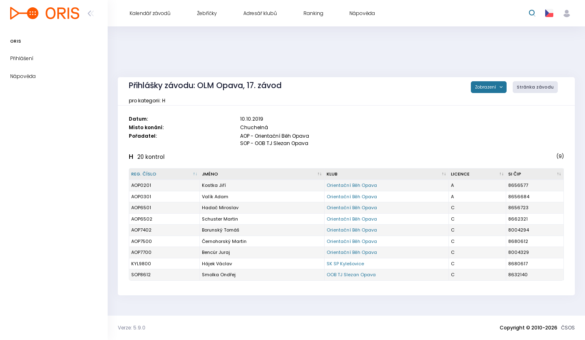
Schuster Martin (220, 219)
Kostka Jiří (214, 185)
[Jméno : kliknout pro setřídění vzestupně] (262, 174)
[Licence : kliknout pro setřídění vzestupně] (478, 174)
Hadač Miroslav (220, 207)
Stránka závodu (535, 87)
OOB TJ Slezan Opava (351, 274)
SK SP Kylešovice (345, 263)
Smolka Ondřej (219, 274)
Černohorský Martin (224, 241)
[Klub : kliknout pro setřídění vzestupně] (387, 174)
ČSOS (568, 327)
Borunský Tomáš (220, 230)
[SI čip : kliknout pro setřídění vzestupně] (535, 174)
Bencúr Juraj (216, 252)
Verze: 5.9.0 (131, 327)
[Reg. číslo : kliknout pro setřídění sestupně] (164, 174)
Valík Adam (215, 196)
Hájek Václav (217, 263)
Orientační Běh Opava (352, 185)
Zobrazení (486, 87)
